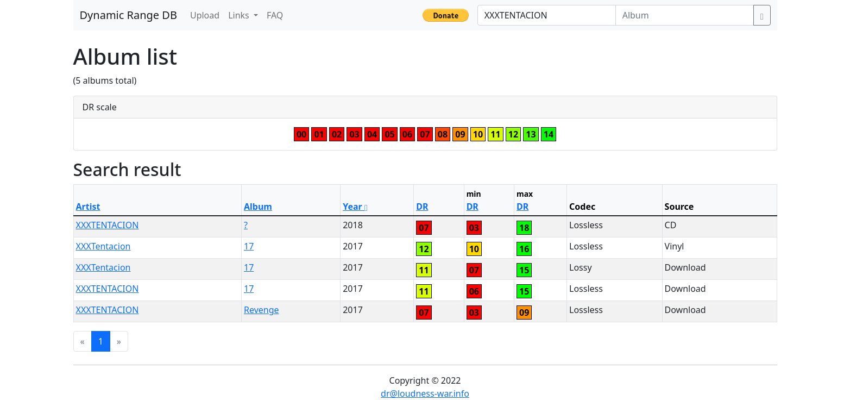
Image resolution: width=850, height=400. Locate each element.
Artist (88, 206)
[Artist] (546, 15)
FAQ (275, 15)
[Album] (684, 15)
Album (258, 206)
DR (422, 206)
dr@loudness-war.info (425, 393)
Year (355, 206)
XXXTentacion (103, 246)
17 (249, 246)
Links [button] (239, 15)
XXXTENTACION (107, 225)
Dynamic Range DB (128, 15)
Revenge (261, 310)
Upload (204, 15)
